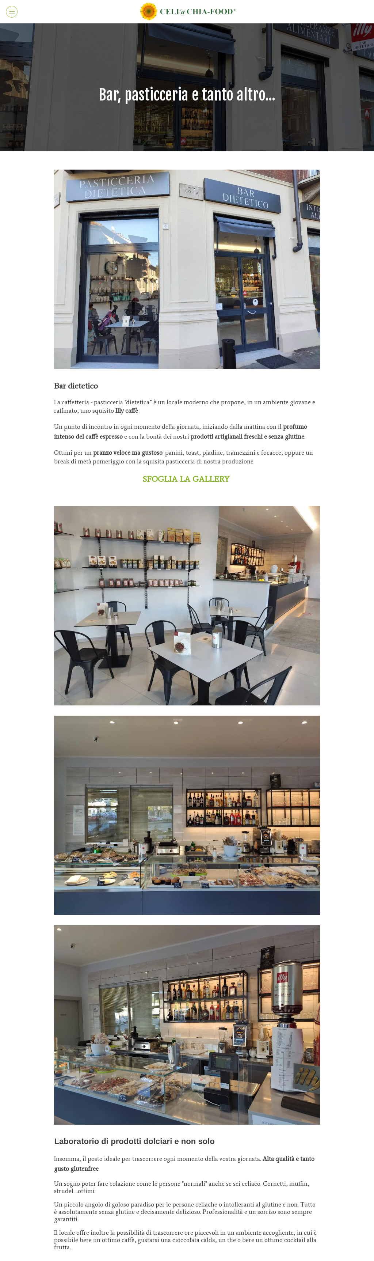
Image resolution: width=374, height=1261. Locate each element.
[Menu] (11, 11)
